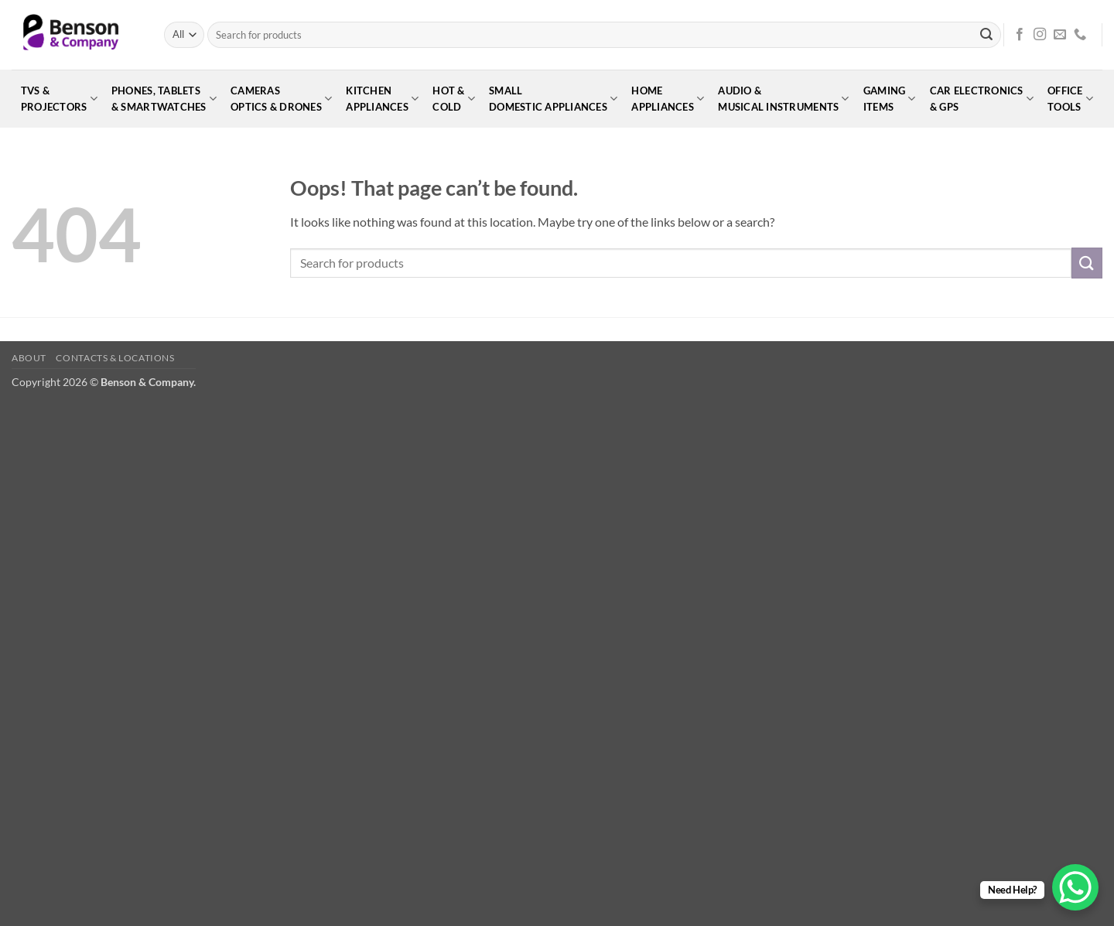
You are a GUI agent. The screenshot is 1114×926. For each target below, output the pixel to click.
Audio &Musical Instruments (783, 98)
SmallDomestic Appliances (553, 98)
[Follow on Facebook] (1019, 35)
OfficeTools (1070, 98)
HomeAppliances (667, 98)
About (29, 358)
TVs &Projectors (59, 98)
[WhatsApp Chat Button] (1075, 887)
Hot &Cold (453, 98)
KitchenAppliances (382, 98)
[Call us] (1080, 35)
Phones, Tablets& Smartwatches (164, 98)
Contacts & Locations (115, 358)
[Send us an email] (1060, 35)
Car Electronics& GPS (982, 98)
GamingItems (889, 98)
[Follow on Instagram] (1040, 35)
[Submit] (986, 35)
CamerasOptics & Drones (281, 98)
